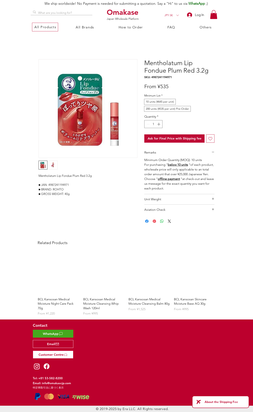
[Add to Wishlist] (210, 138)
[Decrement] (147, 124)
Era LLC (129, 409)
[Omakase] (123, 12)
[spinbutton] (153, 124)
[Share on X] (169, 221)
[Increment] (159, 124)
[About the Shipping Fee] (220, 402)
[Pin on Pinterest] (154, 221)
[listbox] (171, 15)
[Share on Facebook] (146, 221)
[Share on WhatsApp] (162, 221)
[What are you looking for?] (61, 12)
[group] (126, 284)
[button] (171, 15)
